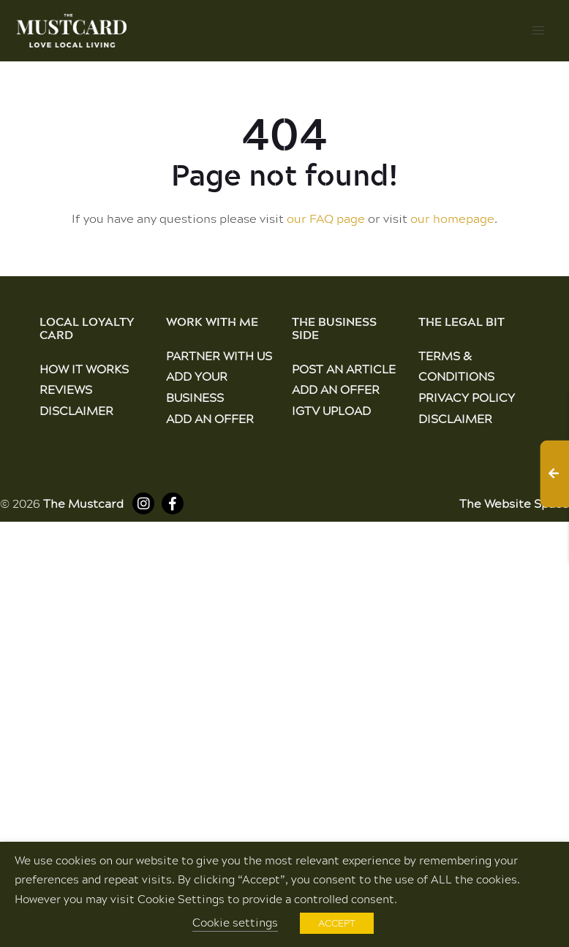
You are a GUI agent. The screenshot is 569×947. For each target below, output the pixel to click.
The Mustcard (83, 503)
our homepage (452, 218)
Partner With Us (219, 355)
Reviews (65, 389)
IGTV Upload (331, 410)
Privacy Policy (466, 397)
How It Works (84, 369)
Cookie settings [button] (235, 922)
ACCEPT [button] (336, 923)
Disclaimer (76, 410)
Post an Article (344, 369)
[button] (538, 30)
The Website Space (514, 503)
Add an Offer (210, 418)
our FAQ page (326, 218)
